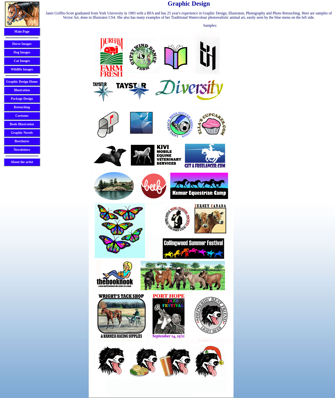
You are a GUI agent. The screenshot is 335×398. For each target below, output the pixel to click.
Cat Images (22, 61)
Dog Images (21, 52)
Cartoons (21, 115)
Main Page (21, 31)
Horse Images (21, 44)
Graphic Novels (22, 132)
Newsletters (22, 149)
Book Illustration (22, 124)
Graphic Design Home (22, 81)
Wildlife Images (22, 69)
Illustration (22, 90)
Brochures (22, 141)
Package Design (22, 98)
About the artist (22, 162)
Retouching (22, 107)
